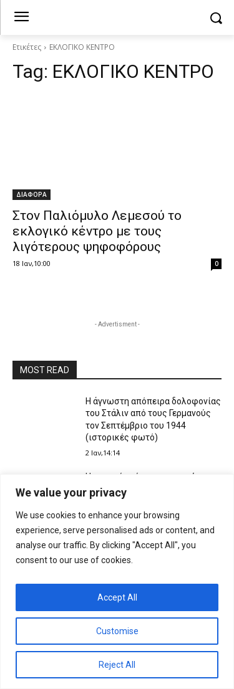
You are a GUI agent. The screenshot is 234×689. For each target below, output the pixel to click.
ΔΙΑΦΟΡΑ (31, 194)
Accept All (117, 597)
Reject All (117, 665)
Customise (117, 631)
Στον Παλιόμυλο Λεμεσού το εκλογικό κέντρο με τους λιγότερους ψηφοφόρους (97, 231)
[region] (117, 581)
